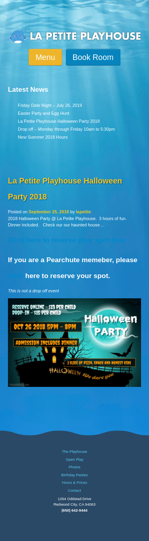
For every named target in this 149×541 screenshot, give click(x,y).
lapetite (83, 211)
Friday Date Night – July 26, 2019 (50, 105)
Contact (74, 491)
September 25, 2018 (49, 211)
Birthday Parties (74, 475)
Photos (75, 467)
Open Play (74, 460)
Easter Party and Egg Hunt (43, 113)
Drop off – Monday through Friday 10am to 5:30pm (66, 129)
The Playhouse (74, 452)
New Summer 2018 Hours (43, 137)
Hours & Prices (74, 483)
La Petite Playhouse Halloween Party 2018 (59, 121)
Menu (45, 57)
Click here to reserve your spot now (66, 240)
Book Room (93, 57)
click (15, 276)
